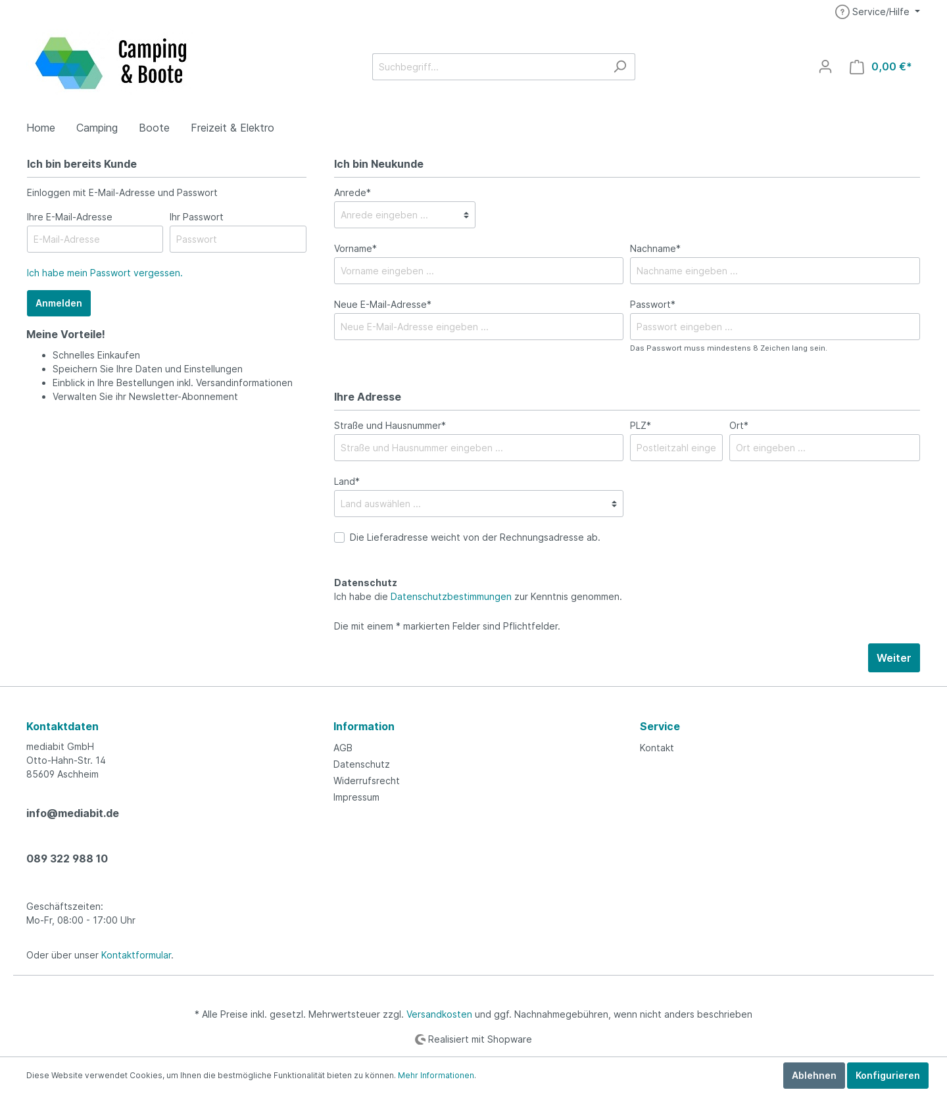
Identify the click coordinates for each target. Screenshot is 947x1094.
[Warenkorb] (881, 66)
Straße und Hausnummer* (390, 425)
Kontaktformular (136, 954)
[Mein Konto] (825, 66)
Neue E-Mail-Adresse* (382, 304)
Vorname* (355, 248)
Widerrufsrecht (366, 780)
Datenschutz (361, 764)
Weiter (894, 657)
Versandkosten (439, 1014)
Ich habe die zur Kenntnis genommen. (478, 589)
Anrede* (352, 192)
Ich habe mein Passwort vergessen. (105, 272)
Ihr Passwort (197, 216)
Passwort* (652, 304)
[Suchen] (619, 66)
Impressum (356, 797)
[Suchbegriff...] (488, 66)
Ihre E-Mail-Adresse (69, 216)
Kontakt (657, 747)
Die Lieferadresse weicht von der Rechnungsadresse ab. (475, 537)
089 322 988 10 (67, 858)
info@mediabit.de (72, 813)
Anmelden (59, 303)
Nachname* (655, 248)
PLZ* (640, 425)
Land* (347, 481)
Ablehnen (814, 1075)
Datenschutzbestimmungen (451, 596)
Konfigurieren (888, 1075)
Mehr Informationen (436, 1075)
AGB (342, 747)
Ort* (738, 425)
